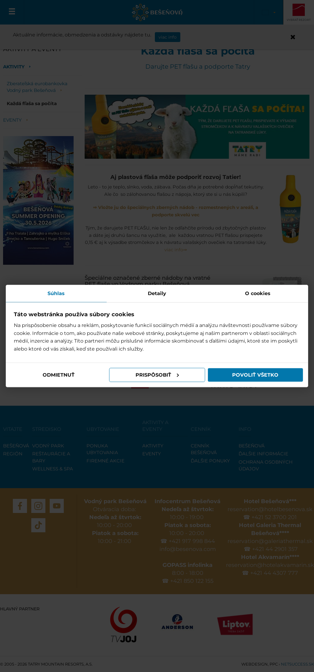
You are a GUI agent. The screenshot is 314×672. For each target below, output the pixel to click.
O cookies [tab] (257, 293)
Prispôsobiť (157, 375)
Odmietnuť (59, 375)
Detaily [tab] (157, 293)
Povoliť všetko (255, 375)
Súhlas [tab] (56, 293)
